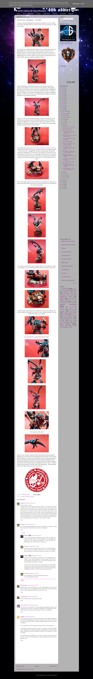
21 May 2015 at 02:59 (33, 585)
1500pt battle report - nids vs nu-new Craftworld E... (69, 169)
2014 (63, 180)
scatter (74, 312)
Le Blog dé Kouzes (66, 255)
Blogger (55, 675)
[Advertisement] (68, 213)
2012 (63, 184)
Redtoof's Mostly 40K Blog (68, 280)
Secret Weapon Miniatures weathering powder (43, 148)
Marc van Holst (24, 605)
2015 (63, 109)
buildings (69, 298)
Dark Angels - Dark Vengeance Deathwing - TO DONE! (69, 155)
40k (21, 496)
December (65, 111)
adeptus (62, 298)
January (65, 177)
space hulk (64, 315)
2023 (63, 93)
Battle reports (46, 13)
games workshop (26, 496)
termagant (63, 319)
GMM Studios (65, 262)
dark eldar (71, 299)
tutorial (74, 322)
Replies (23, 532)
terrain (71, 319)
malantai (62, 308)
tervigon (62, 320)
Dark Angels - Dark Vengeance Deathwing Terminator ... (68, 132)
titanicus (71, 320)
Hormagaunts (63, 295)
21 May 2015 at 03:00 (33, 596)
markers (71, 308)
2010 (63, 188)
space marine (72, 315)
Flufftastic (55, 13)
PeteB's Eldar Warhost (68, 128)
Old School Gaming (66, 251)
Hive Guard (71, 293)
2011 (63, 186)
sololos (45, 675)
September (65, 117)
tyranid (32, 496)
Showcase (70, 13)
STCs (24, 13)
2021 (63, 97)
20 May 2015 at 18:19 (36, 535)
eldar (61, 302)
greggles (22, 616)
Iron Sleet (64, 273)
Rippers (71, 295)
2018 (63, 103)
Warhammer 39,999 (66, 259)
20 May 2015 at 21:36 (36, 555)
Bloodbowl (66, 292)
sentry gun (74, 314)
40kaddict (26, 535)
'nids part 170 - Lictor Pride (69, 126)
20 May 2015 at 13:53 (30, 524)
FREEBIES (31, 13)
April (64, 172)
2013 (63, 182)
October (65, 115)
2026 (63, 88)
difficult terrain (64, 301)
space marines (68, 317)
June (64, 123)
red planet (73, 311)
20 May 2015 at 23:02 (34, 573)
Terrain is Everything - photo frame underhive (69, 144)
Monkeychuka (23, 585)
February (65, 176)
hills (72, 306)
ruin (64, 312)
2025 (63, 89)
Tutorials (38, 13)
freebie (72, 302)
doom (72, 301)
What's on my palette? (68, 141)
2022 (63, 95)
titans (61, 322)
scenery (65, 314)
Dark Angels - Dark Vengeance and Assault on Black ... (69, 148)
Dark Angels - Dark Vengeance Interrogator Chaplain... (68, 165)
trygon (67, 322)
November (65, 113)
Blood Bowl (73, 290)
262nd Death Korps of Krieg (68, 244)
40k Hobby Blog (65, 269)
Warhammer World (66, 296)
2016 (63, 107)
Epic (65, 293)
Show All (74, 283)
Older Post (53, 666)
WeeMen (64, 248)
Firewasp (22, 503)
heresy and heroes (66, 276)
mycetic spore (71, 309)
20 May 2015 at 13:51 (30, 503)
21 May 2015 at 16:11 (30, 616)
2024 (63, 91)
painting (62, 311)
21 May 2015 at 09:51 (33, 605)
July (64, 121)
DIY (75, 292)
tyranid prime (64, 325)
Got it (82, 3)
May (64, 125)
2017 (63, 105)
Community (63, 13)
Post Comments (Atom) (28, 669)
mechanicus (63, 309)
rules (69, 312)
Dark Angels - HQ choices (68, 161)
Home (18, 13)
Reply (21, 519)
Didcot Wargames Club (67, 266)
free (66, 302)
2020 (63, 99)
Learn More (75, 3)
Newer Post (20, 666)
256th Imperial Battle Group (68, 241)
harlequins (67, 306)
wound (68, 327)
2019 (63, 101)
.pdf (61, 288)
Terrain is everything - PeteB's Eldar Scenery (69, 136)
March (64, 174)
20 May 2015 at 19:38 (34, 546)
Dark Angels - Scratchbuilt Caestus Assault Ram (68, 152)
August (64, 119)
